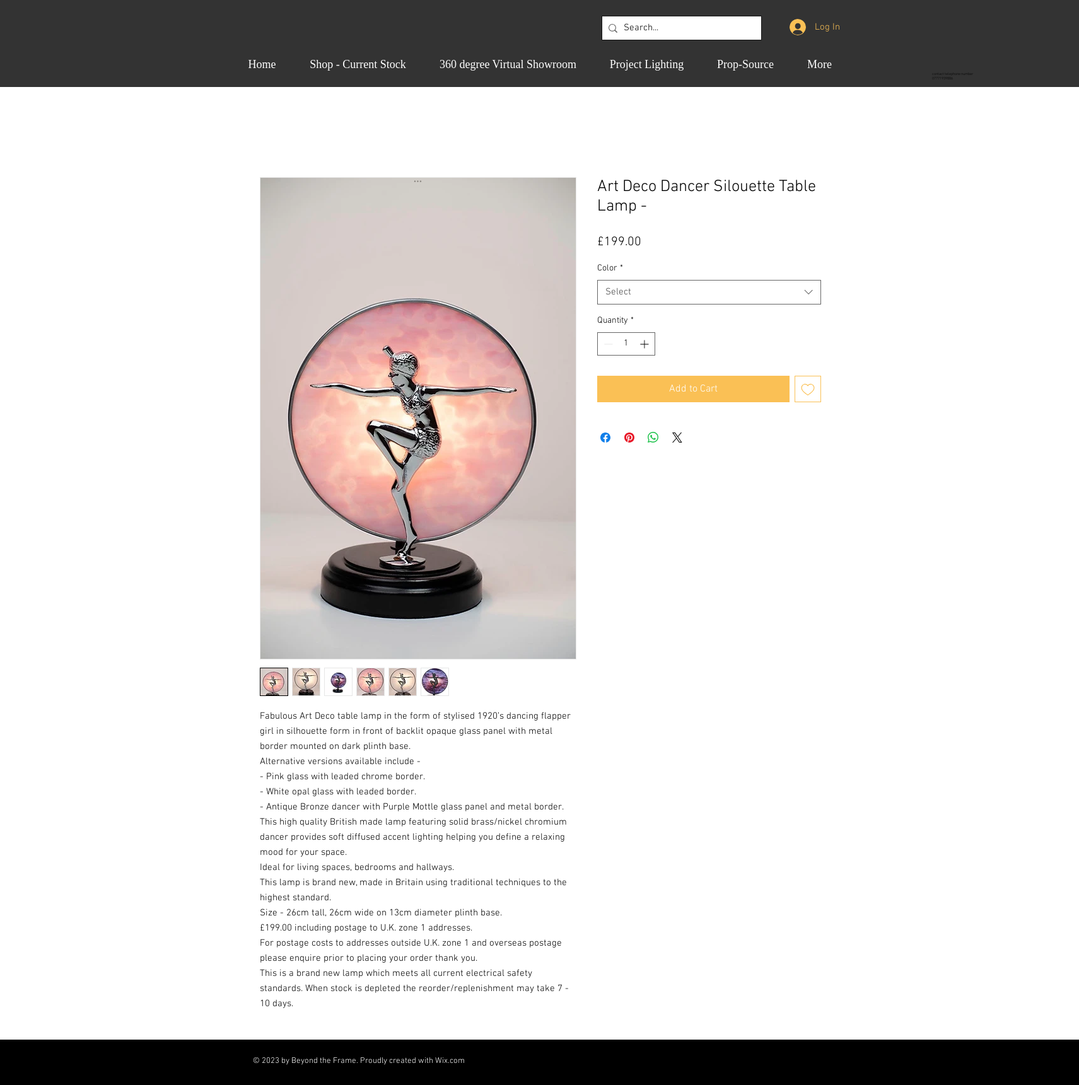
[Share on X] (677, 437)
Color (610, 268)
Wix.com (450, 1061)
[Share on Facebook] (605, 437)
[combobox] (709, 292)
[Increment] (645, 344)
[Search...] (679, 28)
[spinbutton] (626, 344)
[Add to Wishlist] (808, 389)
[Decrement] (607, 344)
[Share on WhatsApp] (653, 437)
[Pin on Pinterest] (629, 437)
